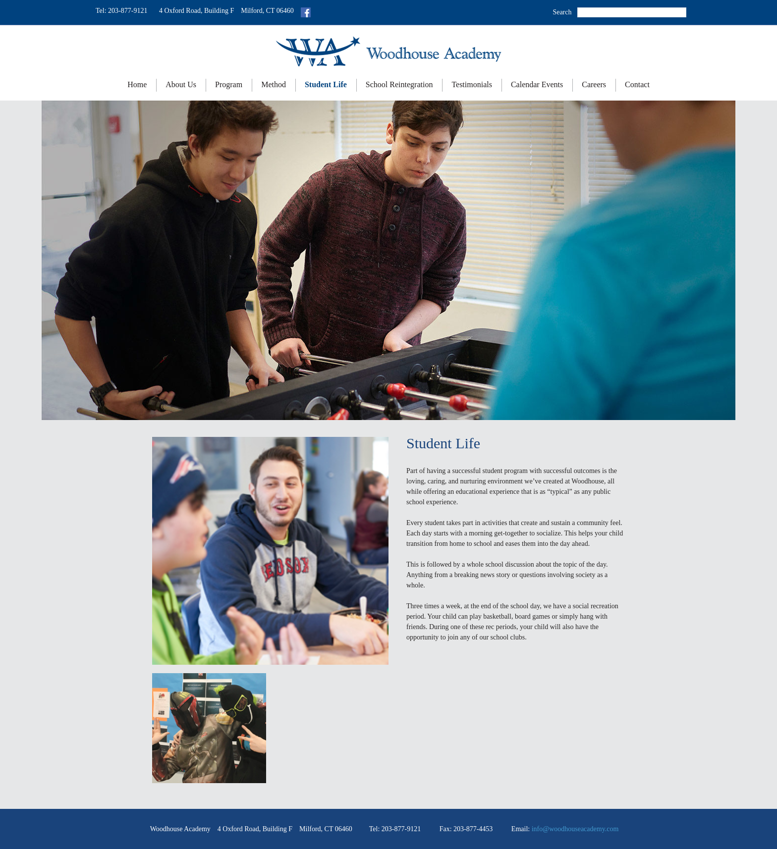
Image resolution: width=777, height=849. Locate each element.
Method (273, 84)
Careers (594, 84)
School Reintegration (399, 84)
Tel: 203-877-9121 (121, 10)
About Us (181, 84)
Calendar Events (537, 84)
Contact (637, 84)
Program (228, 84)
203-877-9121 (401, 829)
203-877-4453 (473, 829)
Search (562, 12)
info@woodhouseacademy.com (575, 829)
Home (137, 84)
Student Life (326, 84)
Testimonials (471, 84)
